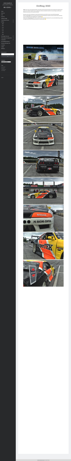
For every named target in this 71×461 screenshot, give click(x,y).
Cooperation (3, 39)
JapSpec (2, 46)
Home (2, 11)
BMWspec (3, 48)
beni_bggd (28, 15)
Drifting (2, 21)
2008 (3, 34)
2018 (3, 27)
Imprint (2, 77)
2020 (3, 23)
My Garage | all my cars (5, 36)
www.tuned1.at (8, 3)
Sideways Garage (4, 18)
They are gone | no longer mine (6, 37)
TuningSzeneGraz (3, 69)
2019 (3, 25)
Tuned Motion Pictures (5, 20)
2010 (3, 30)
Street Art (3, 16)
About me (3, 13)
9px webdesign (3, 70)
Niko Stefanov (30, 17)
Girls (2, 14)
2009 (3, 32)
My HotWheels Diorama (5, 41)
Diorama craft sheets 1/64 (5, 43)
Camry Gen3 (3, 68)
